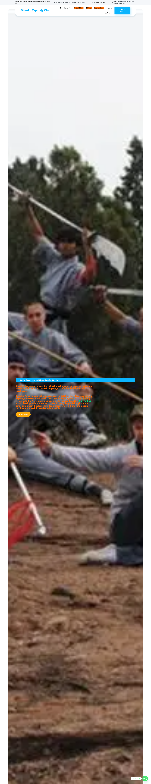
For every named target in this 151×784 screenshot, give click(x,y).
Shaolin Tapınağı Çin (35, 10)
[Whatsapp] (145, 778)
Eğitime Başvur (122, 10)
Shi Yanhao (85, 400)
